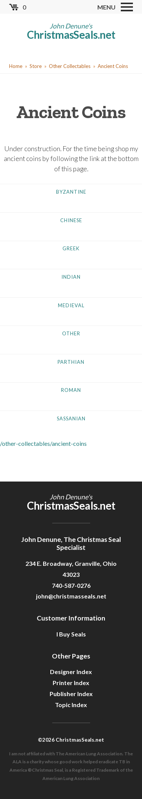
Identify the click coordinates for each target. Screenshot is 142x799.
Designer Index (71, 671)
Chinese (71, 220)
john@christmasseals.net (71, 596)
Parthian (71, 362)
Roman (71, 390)
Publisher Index (71, 693)
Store (36, 66)
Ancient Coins (113, 66)
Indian (71, 277)
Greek (71, 248)
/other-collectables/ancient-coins (43, 443)
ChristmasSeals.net (71, 34)
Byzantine (71, 192)
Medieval (71, 305)
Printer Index (71, 682)
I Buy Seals (71, 634)
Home (15, 66)
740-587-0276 (71, 585)
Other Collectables (70, 66)
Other (71, 333)
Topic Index (71, 704)
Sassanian (71, 418)
